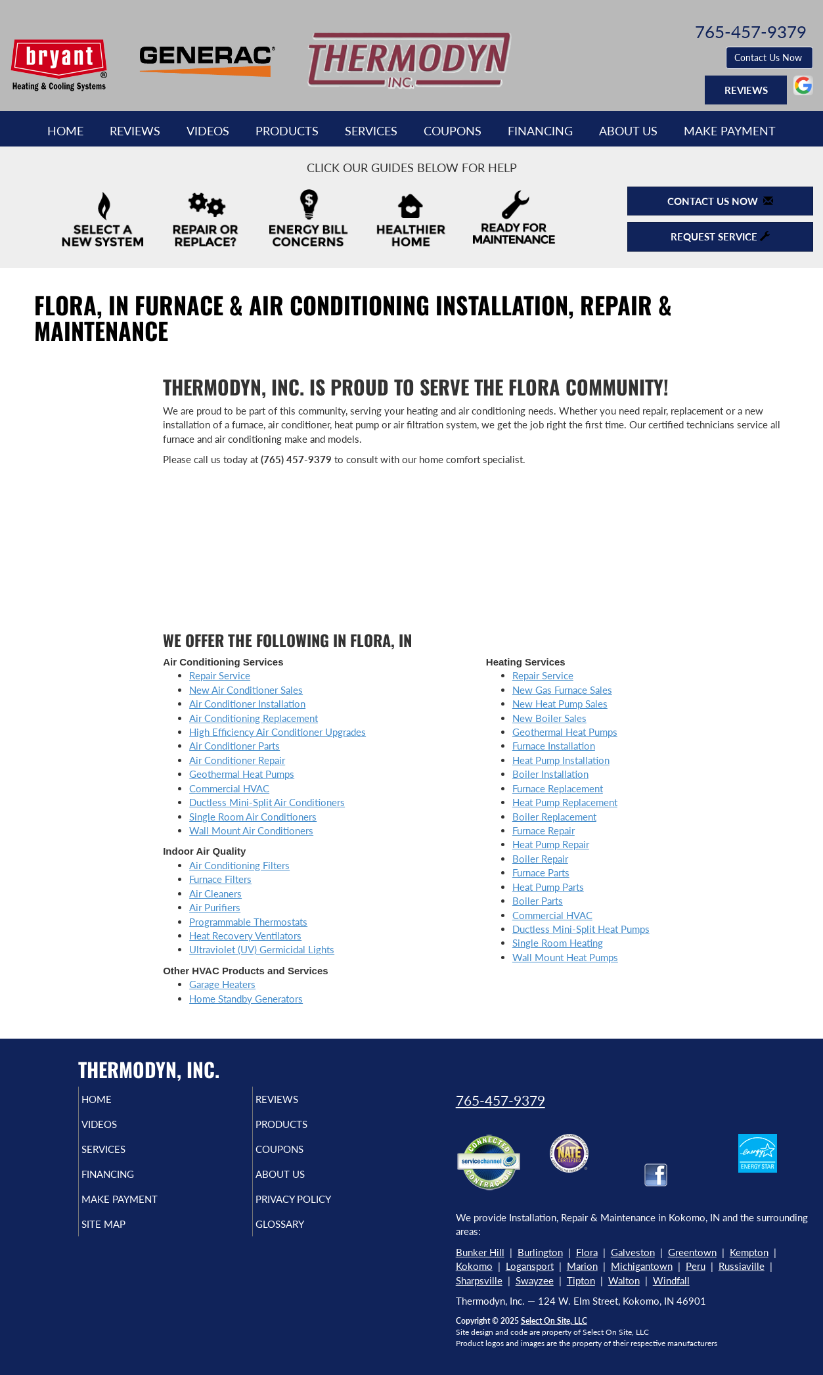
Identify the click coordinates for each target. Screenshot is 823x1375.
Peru (695, 1266)
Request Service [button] (720, 236)
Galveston (633, 1252)
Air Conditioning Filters (239, 865)
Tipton (581, 1280)
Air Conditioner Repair (237, 760)
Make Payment (730, 131)
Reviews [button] (746, 90)
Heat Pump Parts (548, 887)
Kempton (749, 1252)
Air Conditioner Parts (234, 746)
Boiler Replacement (554, 817)
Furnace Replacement (557, 788)
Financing (540, 131)
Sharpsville (479, 1280)
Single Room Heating (557, 943)
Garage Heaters (222, 984)
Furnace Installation (553, 746)
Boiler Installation (550, 774)
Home (65, 131)
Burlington (540, 1252)
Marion (582, 1266)
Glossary (302, 1238)
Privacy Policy (318, 1211)
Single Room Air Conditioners (253, 817)
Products (287, 131)
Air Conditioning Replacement (253, 718)
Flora (587, 1252)
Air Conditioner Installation (247, 704)
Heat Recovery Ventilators (245, 935)
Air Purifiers (214, 907)
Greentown (692, 1252)
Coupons (452, 131)
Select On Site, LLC (554, 1321)
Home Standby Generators (246, 998)
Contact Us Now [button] (769, 57)
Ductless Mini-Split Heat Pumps (581, 929)
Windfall (671, 1280)
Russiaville (742, 1266)
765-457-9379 (500, 1100)
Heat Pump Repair (550, 844)
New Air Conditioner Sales (246, 690)
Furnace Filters (220, 879)
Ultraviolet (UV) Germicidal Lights (261, 949)
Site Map (125, 1238)
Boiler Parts (537, 901)
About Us (628, 131)
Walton (624, 1280)
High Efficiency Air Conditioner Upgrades (277, 732)
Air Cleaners (215, 893)
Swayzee (535, 1280)
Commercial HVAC (229, 788)
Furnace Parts (540, 872)
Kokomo (474, 1266)
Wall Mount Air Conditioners (251, 830)
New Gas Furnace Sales (562, 690)
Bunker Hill (480, 1252)
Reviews (135, 131)
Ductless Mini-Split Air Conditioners (267, 802)
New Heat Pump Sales (560, 704)
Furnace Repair (543, 830)
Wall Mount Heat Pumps (565, 957)
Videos (208, 131)
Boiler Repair (540, 859)
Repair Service (219, 675)
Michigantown (642, 1266)
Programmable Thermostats (248, 922)
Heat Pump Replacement (564, 802)
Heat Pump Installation (561, 760)
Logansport (530, 1266)
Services (371, 131)
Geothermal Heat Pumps (241, 774)
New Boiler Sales (549, 718)
